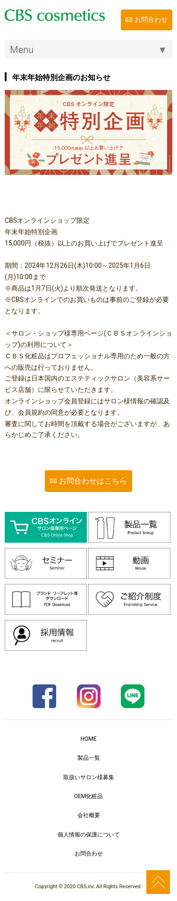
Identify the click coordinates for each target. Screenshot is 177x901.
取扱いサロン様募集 (88, 777)
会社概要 (88, 815)
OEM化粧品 (88, 796)
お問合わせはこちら (93, 480)
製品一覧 (88, 758)
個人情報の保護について (89, 834)
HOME (88, 739)
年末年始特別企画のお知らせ (61, 77)
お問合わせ (151, 19)
